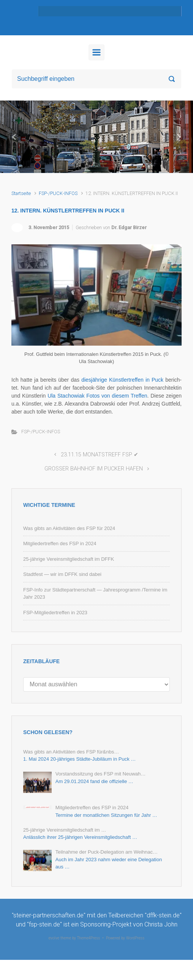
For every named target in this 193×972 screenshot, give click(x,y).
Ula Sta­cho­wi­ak (65, 396)
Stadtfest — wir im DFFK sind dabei (62, 574)
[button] (14, 137)
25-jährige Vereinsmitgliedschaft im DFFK (68, 559)
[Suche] (96, 78)
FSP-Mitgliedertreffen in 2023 (55, 612)
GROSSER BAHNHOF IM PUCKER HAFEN (93, 469)
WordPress (135, 938)
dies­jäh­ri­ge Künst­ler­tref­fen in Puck (122, 380)
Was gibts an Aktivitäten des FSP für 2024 (69, 528)
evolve (54, 938)
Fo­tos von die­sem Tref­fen (116, 396)
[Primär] (96, 52)
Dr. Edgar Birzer (129, 227)
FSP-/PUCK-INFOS (58, 193)
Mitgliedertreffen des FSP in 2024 (59, 543)
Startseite (21, 193)
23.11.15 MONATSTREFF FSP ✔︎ (99, 454)
